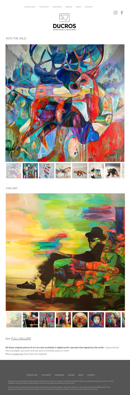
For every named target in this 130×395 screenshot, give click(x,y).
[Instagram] (115, 12)
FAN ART (12, 188)
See (8, 338)
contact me (17, 354)
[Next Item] (120, 103)
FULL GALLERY (21, 338)
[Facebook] (121, 12)
